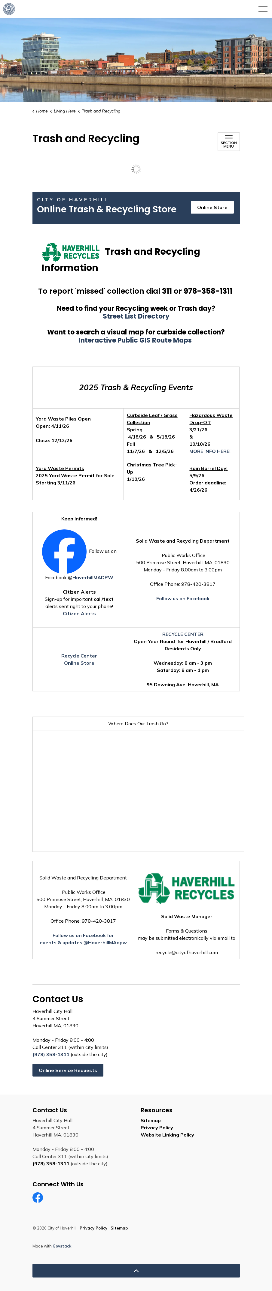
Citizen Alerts (79, 613)
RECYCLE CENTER (182, 634)
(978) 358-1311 (50, 1054)
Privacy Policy (157, 1128)
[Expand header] (263, 9)
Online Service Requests (68, 1070)
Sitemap (151, 1120)
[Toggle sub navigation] (229, 141)
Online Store (212, 207)
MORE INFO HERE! (210, 451)
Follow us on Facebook (182, 598)
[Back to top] (136, 1271)
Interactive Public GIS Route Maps (136, 340)
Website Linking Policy (167, 1135)
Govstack (62, 1246)
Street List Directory (136, 316)
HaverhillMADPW (92, 577)
